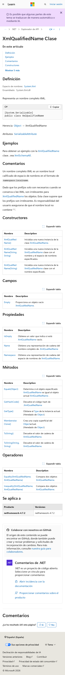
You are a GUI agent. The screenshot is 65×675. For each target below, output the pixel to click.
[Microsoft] (32, 4)
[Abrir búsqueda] (45, 4)
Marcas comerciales (32, 665)
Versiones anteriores (12, 656)
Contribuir (42, 656)
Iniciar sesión (56, 4)
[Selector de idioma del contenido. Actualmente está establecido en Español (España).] (14, 637)
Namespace (9, 354)
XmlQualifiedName (48, 151)
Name (7, 345)
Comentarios (11, 61)
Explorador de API (30, 29)
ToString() (9, 433)
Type (36, 411)
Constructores (12, 65)
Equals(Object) (11, 388)
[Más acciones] (59, 29)
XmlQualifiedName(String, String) (10, 252)
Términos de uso (11, 665)
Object (17, 125)
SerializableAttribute (25, 133)
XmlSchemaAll (22, 155)
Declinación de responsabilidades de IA (22, 652)
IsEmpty (8, 336)
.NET (14, 29)
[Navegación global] (3, 4)
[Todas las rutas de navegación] (5, 29)
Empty (7, 302)
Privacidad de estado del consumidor (37, 661)
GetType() (8, 411)
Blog (28, 656)
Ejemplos (9, 56)
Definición (10, 52)
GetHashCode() (11, 401)
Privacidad (8, 661)
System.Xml (30, 86)
